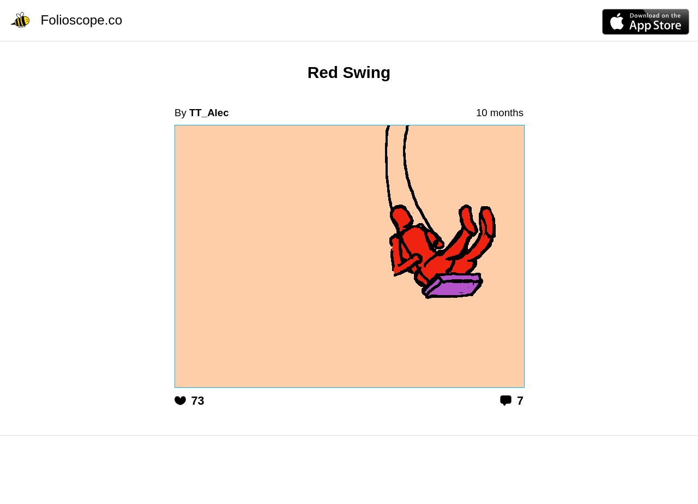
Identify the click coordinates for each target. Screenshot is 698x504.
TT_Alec (209, 112)
